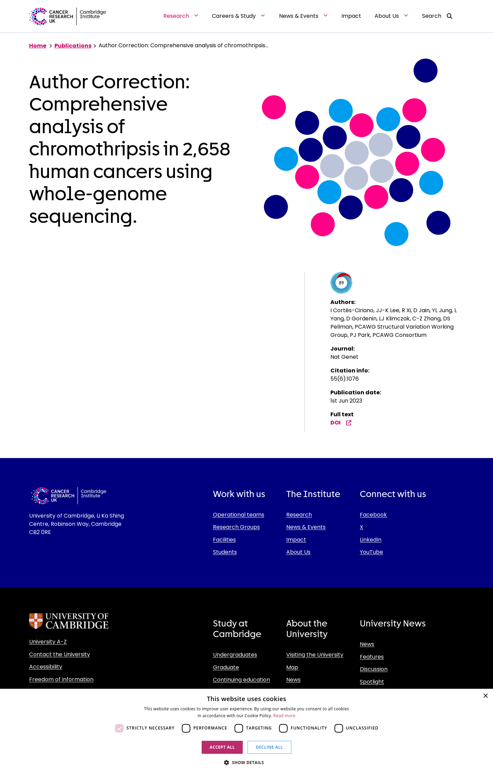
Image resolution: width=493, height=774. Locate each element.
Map (292, 667)
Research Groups (236, 527)
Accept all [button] (222, 747)
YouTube (371, 552)
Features (372, 657)
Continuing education (241, 680)
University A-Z (48, 642)
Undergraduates (235, 655)
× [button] (485, 696)
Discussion (374, 669)
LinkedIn (370, 540)
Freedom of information (61, 679)
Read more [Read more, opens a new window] (284, 716)
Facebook (373, 515)
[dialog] (246, 731)
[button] (246, 762)
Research (299, 515)
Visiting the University (314, 655)
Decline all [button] (269, 747)
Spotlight (372, 682)
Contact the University (59, 654)
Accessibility (45, 667)
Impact (296, 540)
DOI (341, 423)
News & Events (306, 527)
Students (225, 552)
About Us (298, 552)
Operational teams (238, 515)
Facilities (224, 540)
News (293, 680)
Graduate (226, 667)
